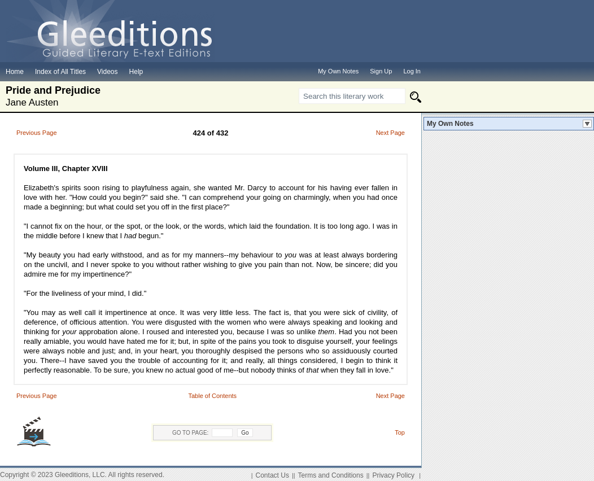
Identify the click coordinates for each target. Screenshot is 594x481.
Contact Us (272, 475)
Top (400, 432)
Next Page (390, 132)
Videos (107, 72)
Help (136, 72)
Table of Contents (212, 395)
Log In (412, 71)
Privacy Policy (393, 475)
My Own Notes (450, 124)
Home (15, 72)
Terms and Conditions (331, 475)
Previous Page (36, 132)
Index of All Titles (60, 72)
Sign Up (381, 71)
